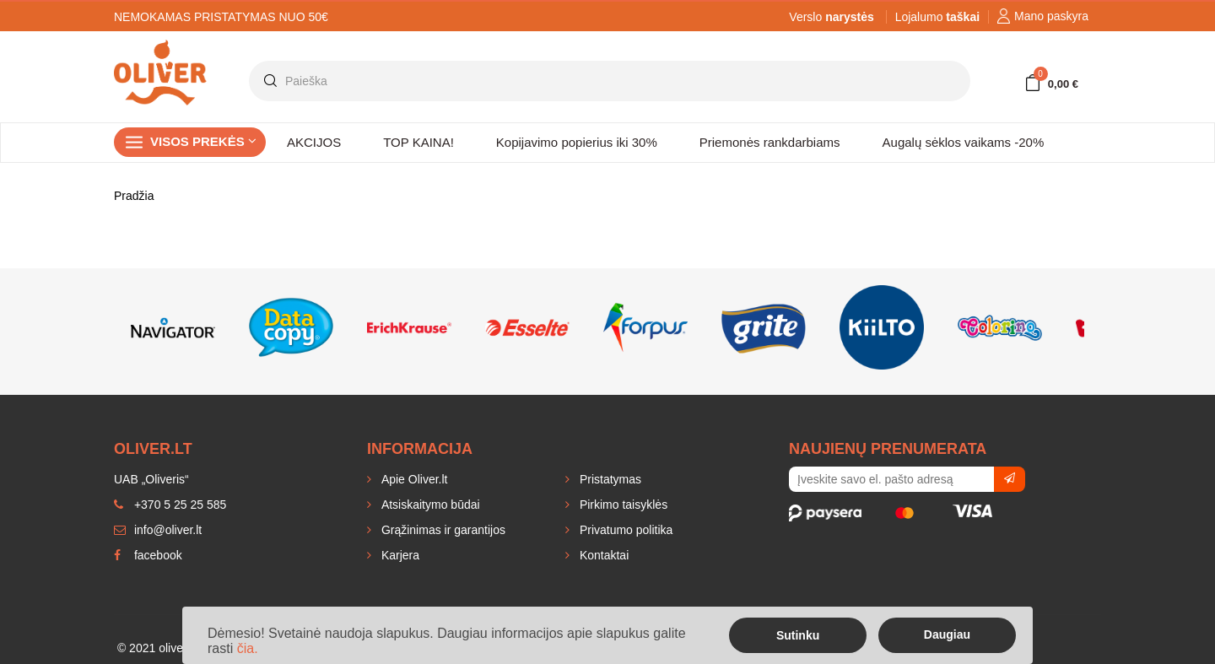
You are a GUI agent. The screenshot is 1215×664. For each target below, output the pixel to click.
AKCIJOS (314, 142)
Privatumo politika (624, 530)
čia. (247, 648)
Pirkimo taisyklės (621, 504)
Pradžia (134, 195)
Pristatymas (608, 479)
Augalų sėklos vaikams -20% (964, 142)
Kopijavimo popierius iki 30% (576, 142)
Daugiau (947, 634)
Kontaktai (602, 555)
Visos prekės (203, 141)
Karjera (398, 555)
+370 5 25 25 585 (170, 504)
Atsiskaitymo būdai (429, 504)
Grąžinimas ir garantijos (441, 530)
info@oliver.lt (158, 530)
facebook (148, 555)
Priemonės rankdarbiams (769, 142)
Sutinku (797, 635)
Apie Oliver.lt (412, 479)
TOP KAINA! (418, 142)
